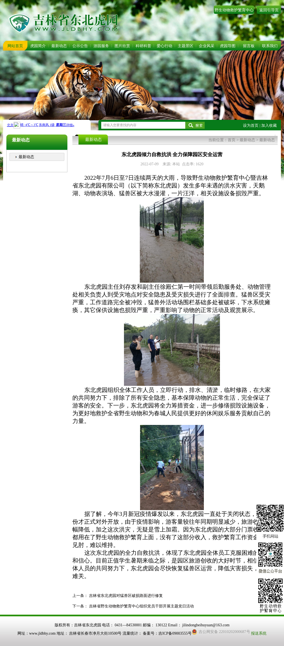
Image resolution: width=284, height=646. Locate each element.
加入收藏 (269, 125)
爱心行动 (164, 46)
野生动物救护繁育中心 (234, 10)
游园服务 (101, 46)
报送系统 (259, 633)
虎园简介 (38, 46)
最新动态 (59, 46)
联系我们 (270, 46)
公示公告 (80, 46)
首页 (231, 140)
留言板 (249, 46)
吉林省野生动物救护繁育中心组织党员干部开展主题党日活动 (141, 606)
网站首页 (15, 46)
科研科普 (143, 46)
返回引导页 (269, 10)
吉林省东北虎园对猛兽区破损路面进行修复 (126, 596)
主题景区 (185, 46)
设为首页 (250, 125)
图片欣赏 (122, 46)
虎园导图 (227, 46)
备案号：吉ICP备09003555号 (167, 633)
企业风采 (206, 46)
